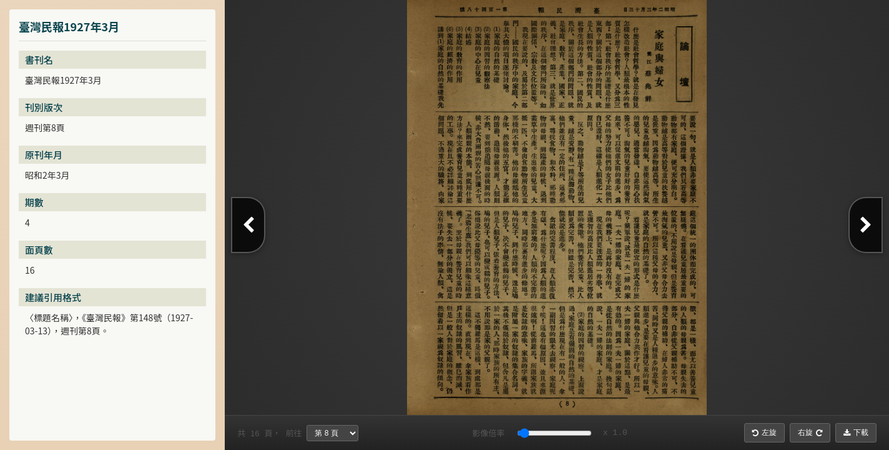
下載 (855, 432)
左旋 (764, 432)
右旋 (810, 432)
